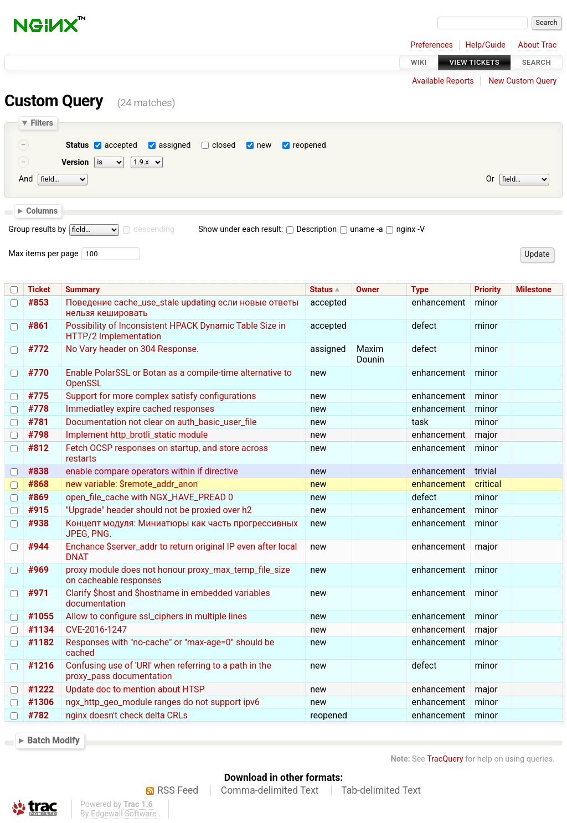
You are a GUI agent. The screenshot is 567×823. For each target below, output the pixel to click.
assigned (174, 145)
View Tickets (474, 62)
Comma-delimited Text (270, 790)
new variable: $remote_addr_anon (132, 484)
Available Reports (443, 81)
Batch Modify (53, 740)
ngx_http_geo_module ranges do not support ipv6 (163, 702)
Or (490, 179)
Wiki (419, 62)
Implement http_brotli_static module (137, 434)
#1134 (41, 629)
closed (223, 145)
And (26, 179)
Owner (367, 289)
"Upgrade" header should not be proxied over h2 (159, 510)
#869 (38, 497)
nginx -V (405, 229)
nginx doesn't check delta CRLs (127, 715)
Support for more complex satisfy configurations (161, 396)
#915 (38, 510)
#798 (38, 434)
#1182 (41, 642)
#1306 (41, 702)
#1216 (41, 665)
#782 (38, 715)
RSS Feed (177, 790)
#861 (38, 325)
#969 (38, 570)
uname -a (361, 229)
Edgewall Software (124, 814)
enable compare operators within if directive (152, 471)
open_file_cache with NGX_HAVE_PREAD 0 (149, 497)
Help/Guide (486, 45)
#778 (38, 408)
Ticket (39, 289)
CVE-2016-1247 (96, 629)
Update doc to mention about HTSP (135, 689)
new (264, 145)
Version (75, 162)
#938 (38, 523)
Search (536, 62)
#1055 (41, 616)
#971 (38, 593)
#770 (38, 372)
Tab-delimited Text (381, 790)
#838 (38, 471)
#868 (38, 484)
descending (153, 229)
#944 (38, 546)
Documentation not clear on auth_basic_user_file (161, 422)
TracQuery (445, 759)
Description (311, 229)
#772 (38, 349)
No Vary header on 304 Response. (132, 349)
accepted (121, 145)
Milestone (533, 289)
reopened (309, 145)
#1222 (41, 689)
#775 (38, 396)
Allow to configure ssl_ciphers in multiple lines (156, 616)
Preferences (431, 45)
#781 (38, 422)
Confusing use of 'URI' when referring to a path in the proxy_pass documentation (168, 670)
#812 (38, 448)
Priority (488, 289)
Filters (41, 122)
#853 (38, 302)
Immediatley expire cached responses (140, 408)
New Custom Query (522, 81)
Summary (82, 289)
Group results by (37, 229)
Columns (42, 210)
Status (77, 145)
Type (420, 289)
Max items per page (43, 253)
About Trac (537, 45)
